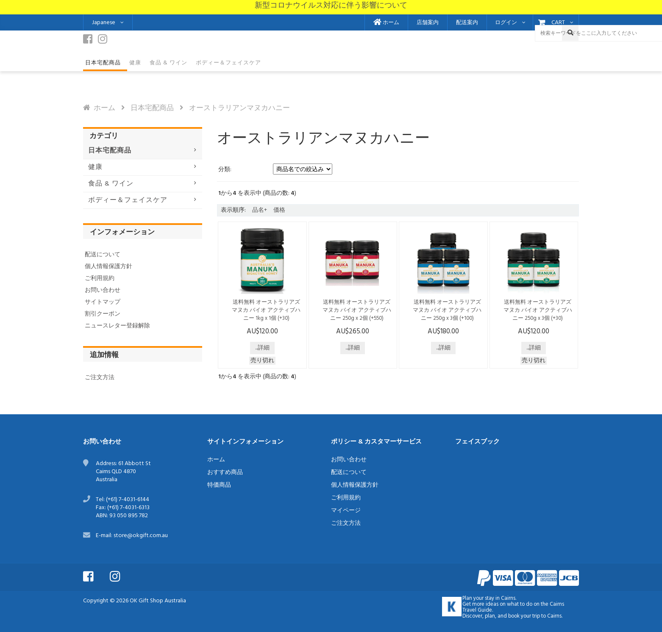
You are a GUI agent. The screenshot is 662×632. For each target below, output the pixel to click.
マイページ (346, 511)
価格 (279, 210)
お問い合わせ (102, 290)
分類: (224, 170)
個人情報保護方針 (108, 267)
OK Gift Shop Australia (158, 601)
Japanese (103, 22)
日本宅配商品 (152, 108)
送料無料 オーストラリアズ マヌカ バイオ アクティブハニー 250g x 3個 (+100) (447, 310)
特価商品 (219, 485)
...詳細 (262, 348)
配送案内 (467, 23)
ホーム (386, 23)
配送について (102, 255)
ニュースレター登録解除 (117, 326)
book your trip (524, 616)
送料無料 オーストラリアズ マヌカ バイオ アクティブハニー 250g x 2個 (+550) (357, 310)
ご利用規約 (99, 278)
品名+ (259, 210)
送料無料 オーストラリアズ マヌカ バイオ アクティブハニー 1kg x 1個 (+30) (266, 310)
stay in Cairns (500, 598)
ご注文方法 (99, 378)
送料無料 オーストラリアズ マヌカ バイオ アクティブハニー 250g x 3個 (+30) (537, 310)
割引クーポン (102, 314)
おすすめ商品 (225, 472)
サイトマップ (102, 302)
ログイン (506, 23)
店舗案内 (428, 23)
